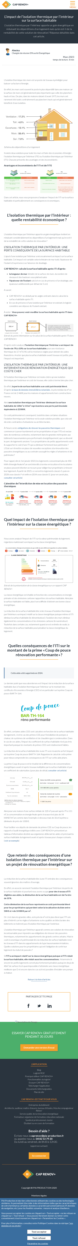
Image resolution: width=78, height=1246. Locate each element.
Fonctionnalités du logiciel (39, 1079)
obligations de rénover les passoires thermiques (39, 428)
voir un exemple (12, 840)
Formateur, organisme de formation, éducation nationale (39, 1117)
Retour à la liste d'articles (39, 979)
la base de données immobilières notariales (31, 389)
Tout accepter (39, 1231)
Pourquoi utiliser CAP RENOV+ (39, 1076)
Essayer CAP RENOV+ (39, 1082)
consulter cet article (13, 477)
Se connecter (39, 1155)
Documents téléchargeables (39, 1089)
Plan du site (39, 1092)
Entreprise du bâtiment (39, 1105)
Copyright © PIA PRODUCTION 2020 (39, 1187)
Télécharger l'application (39, 1085)
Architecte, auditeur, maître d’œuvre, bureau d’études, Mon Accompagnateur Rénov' (39, 1109)
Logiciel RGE (39, 1073)
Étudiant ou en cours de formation (39, 1123)
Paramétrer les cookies (37, 1243)
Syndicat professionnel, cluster (39, 1120)
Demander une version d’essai (39, 1047)
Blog (39, 1070)
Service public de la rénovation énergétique (39, 1113)
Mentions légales (39, 1195)
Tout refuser (39, 1238)
